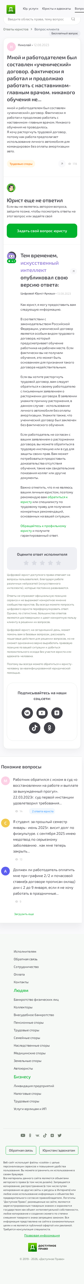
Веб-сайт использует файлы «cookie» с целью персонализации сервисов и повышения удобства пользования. (34, 1166)
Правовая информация (42, 1235)
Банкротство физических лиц (36, 999)
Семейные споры (27, 1038)
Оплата (19, 974)
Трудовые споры (26, 1030)
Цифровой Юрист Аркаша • (39, 293)
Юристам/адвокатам (59, 1150)
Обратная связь (26, 959)
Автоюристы (23, 1068)
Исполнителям (25, 951)
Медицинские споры (30, 1053)
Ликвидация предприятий (34, 1086)
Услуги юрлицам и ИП (30, 1109)
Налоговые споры (27, 1093)
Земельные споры (27, 1061)
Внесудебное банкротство (34, 1015)
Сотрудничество (26, 967)
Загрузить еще (24, 914)
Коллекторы (23, 1007)
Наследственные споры (32, 1045)
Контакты (21, 982)
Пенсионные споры (29, 1022)
